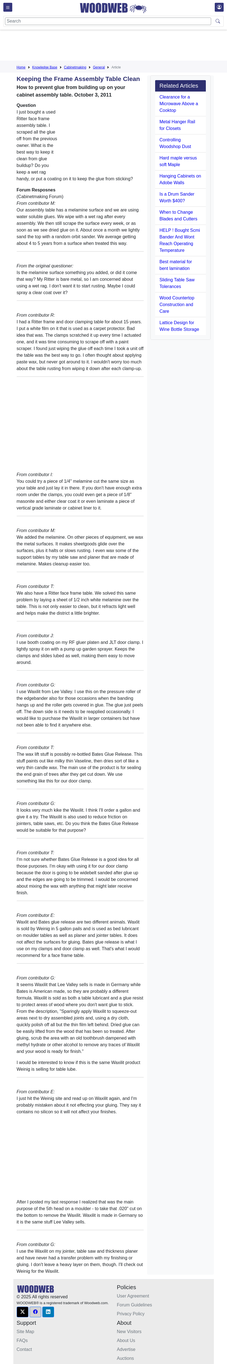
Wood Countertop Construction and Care (177, 305)
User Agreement (133, 1296)
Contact (24, 1349)
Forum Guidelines (134, 1305)
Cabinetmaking (75, 67)
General (99, 67)
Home (21, 67)
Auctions (125, 1358)
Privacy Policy (131, 1313)
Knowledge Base (44, 67)
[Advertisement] (118, 46)
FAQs (22, 1340)
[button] (22, 1312)
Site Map (25, 1331)
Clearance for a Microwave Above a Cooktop (179, 104)
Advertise (126, 1349)
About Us (126, 1340)
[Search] (108, 21)
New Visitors (129, 1331)
